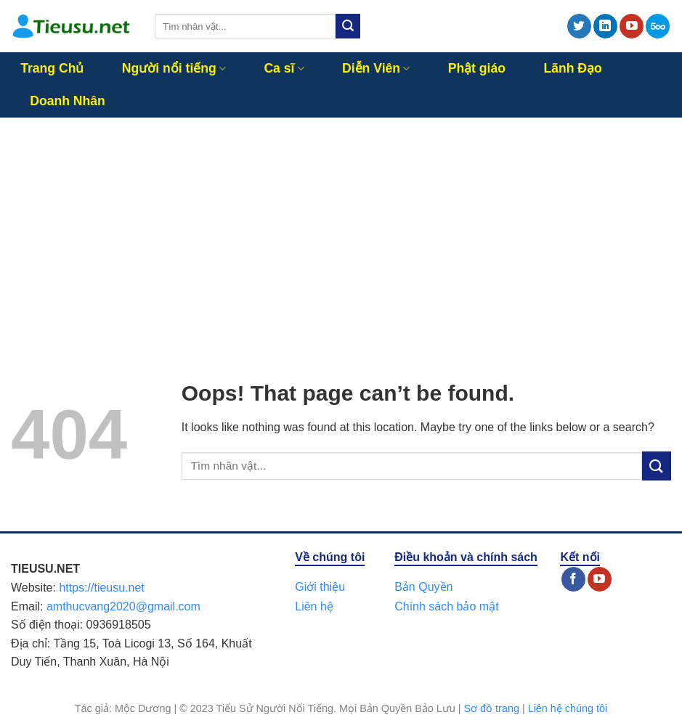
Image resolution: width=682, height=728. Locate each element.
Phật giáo (477, 68)
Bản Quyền (423, 587)
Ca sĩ (284, 68)
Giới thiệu (320, 587)
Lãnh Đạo (572, 68)
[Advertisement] (341, 226)
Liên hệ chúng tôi (568, 708)
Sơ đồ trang (491, 708)
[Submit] (348, 26)
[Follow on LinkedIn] (605, 26)
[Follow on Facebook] (573, 579)
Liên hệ (314, 606)
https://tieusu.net (101, 587)
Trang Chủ (52, 68)
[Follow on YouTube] (632, 26)
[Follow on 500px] (658, 26)
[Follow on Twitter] (579, 26)
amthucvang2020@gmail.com (123, 606)
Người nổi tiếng (174, 68)
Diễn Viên (376, 68)
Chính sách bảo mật (446, 606)
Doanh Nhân (67, 101)
